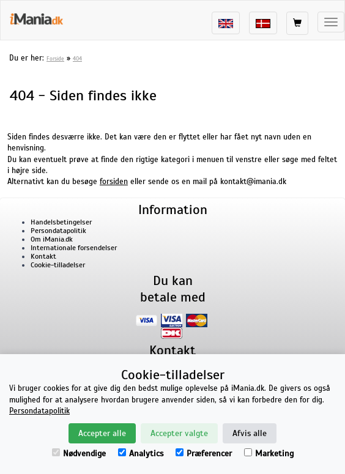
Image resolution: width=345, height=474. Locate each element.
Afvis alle (249, 433)
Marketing (269, 453)
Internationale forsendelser (74, 247)
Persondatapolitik (58, 230)
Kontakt (43, 256)
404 (77, 58)
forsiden (114, 182)
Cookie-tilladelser (58, 265)
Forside (55, 58)
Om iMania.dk (52, 239)
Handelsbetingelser (61, 222)
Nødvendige (79, 453)
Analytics (140, 453)
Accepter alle (102, 433)
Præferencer (204, 453)
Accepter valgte (179, 433)
